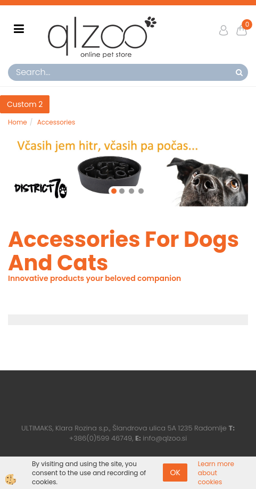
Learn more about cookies (216, 472)
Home (17, 122)
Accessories (56, 122)
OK (175, 472)
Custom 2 (25, 104)
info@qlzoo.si (165, 438)
